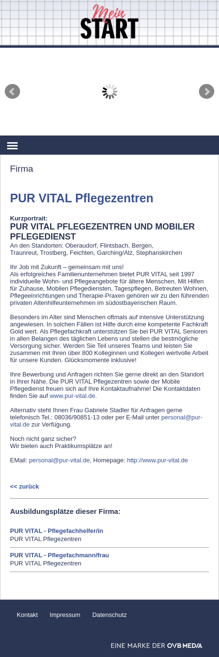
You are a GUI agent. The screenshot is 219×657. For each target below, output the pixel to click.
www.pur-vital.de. (73, 395)
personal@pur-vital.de (59, 460)
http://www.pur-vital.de (157, 460)
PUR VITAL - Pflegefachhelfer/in (56, 530)
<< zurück (24, 486)
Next (206, 91)
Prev (12, 91)
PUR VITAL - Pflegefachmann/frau (59, 555)
